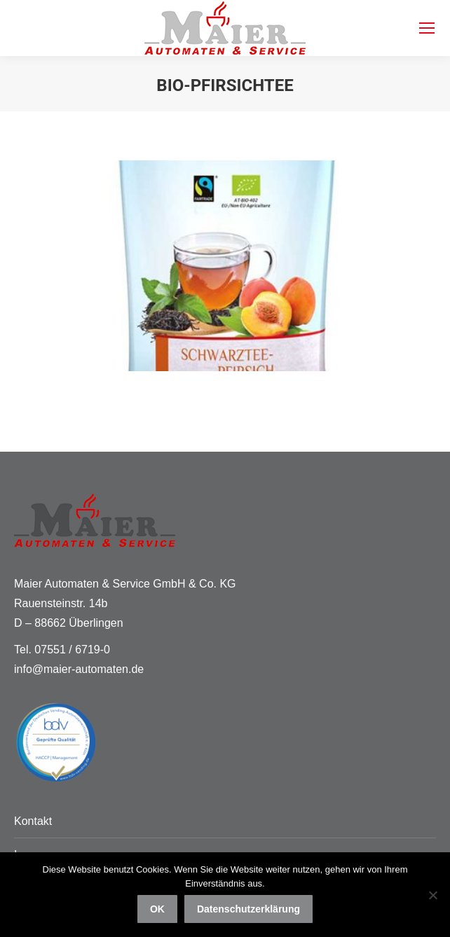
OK (157, 909)
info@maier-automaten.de (79, 669)
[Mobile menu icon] (427, 28)
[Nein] (432, 895)
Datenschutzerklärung (248, 909)
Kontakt (33, 821)
